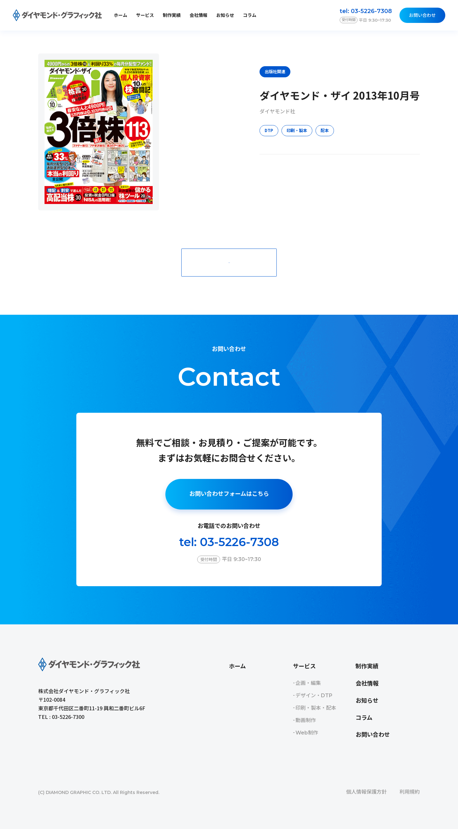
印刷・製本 (297, 130)
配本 (325, 130)
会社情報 (198, 15)
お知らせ (225, 15)
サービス (304, 666)
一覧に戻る (229, 262)
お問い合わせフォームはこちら (229, 493)
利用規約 (409, 792)
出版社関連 (275, 71)
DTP (269, 130)
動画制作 (305, 720)
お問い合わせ (422, 15)
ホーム (120, 15)
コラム (249, 15)
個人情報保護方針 (366, 792)
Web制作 (306, 733)
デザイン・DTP (313, 695)
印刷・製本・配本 (315, 708)
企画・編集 (308, 683)
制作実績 (172, 15)
